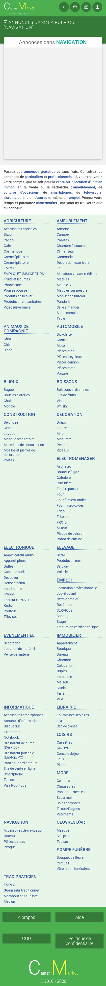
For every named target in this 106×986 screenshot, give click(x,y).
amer (19, 6)
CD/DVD (63, 748)
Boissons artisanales (73, 390)
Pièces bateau (14, 842)
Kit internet (12, 732)
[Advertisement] (53, 103)
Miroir (61, 434)
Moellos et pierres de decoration (19, 452)
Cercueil (63, 863)
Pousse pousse (15, 290)
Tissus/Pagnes (68, 809)
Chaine (9, 401)
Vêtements (65, 814)
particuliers (34, 177)
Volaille (62, 572)
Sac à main (65, 798)
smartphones (61, 192)
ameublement (84, 187)
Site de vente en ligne (19, 768)
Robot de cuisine (69, 539)
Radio (8, 605)
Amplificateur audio (19, 555)
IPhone (9, 594)
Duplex (62, 671)
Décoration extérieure (73, 263)
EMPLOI (10, 268)
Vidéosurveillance (17, 307)
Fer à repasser (68, 489)
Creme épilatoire (16, 257)
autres (42, 198)
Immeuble (64, 677)
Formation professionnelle (77, 588)
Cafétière (64, 478)
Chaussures (66, 786)
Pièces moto (66, 368)
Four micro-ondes (70, 505)
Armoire (63, 229)
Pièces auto (66, 351)
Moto (61, 346)
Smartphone (13, 774)
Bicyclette (64, 334)
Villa (60, 699)
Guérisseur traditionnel (21, 890)
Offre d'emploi (67, 599)
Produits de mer (69, 561)
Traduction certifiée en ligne (78, 627)
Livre (60, 721)
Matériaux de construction (24, 445)
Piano (61, 765)
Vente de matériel (17, 654)
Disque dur (12, 726)
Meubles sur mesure (72, 290)
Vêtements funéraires (73, 869)
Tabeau (62, 842)
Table (61, 318)
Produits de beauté (18, 296)
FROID (62, 522)
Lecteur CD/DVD (16, 600)
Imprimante (13, 589)
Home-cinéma (14, 583)
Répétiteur (65, 605)
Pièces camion (68, 362)
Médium (10, 901)
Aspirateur (65, 466)
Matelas (63, 279)
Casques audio (15, 572)
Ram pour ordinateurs (20, 763)
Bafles (8, 566)
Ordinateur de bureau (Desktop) (20, 745)
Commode (65, 257)
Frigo (61, 511)
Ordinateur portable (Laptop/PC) (19, 755)
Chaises (63, 240)
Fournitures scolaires (73, 715)
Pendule (63, 445)
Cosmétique (13, 251)
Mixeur (62, 528)
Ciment (9, 428)
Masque (63, 830)
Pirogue (10, 847)
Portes (9, 460)
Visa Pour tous (15, 785)
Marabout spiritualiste (21, 896)
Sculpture (64, 836)
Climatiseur (65, 251)
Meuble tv (64, 285)
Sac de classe (67, 726)
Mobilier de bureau (71, 296)
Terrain (62, 693)
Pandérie (63, 302)
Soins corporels (68, 803)
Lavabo (9, 434)
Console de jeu (68, 754)
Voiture (62, 373)
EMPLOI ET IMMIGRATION (24, 274)
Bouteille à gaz (68, 472)
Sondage (63, 616)
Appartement (67, 643)
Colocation (65, 666)
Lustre (62, 428)
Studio (62, 688)
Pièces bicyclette (69, 357)
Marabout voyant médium (77, 274)
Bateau (9, 836)
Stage (61, 622)
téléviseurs (93, 192)
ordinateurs (15, 198)
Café (7, 246)
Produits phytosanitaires (23, 302)
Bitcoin (9, 234)
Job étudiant (66, 593)
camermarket (46, 203)
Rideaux (63, 450)
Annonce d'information (21, 721)
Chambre (64, 660)
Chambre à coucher (72, 246)
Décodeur (11, 578)
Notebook (11, 737)
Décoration (12, 643)
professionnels (60, 177)
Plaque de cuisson (70, 534)
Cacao (9, 240)
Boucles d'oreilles (17, 395)
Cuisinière (64, 483)
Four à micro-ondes (71, 500)
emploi (74, 198)
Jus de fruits (66, 395)
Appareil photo (15, 561)
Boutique (64, 649)
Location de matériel (19, 649)
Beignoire (11, 422)
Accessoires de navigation (24, 830)
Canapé (63, 234)
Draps (61, 422)
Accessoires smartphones (23, 715)
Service (62, 566)
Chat (7, 339)
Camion (63, 340)
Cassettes (64, 742)
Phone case (13, 285)
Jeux (60, 759)
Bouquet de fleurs (70, 857)
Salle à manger (68, 307)
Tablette (10, 780)
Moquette (64, 439)
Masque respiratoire (19, 439)
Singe (8, 350)
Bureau (62, 654)
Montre (9, 406)
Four (60, 494)
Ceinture (63, 781)
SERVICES (64, 610)
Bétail (61, 555)
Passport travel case (72, 792)
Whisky (62, 406)
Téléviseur (11, 617)
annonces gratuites (39, 172)
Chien (8, 345)
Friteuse (63, 517)
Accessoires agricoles (20, 229)
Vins (60, 401)
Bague (9, 390)
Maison (62, 682)
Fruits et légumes (17, 279)
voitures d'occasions (21, 192)
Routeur (10, 611)
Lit (59, 268)
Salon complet (68, 313)
